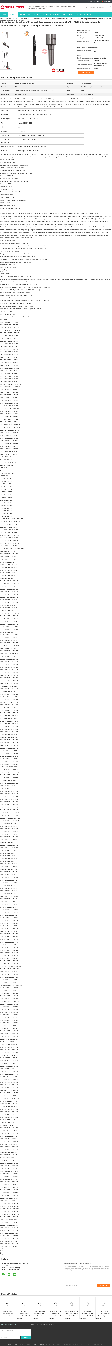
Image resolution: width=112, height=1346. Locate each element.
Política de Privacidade (14, 1344)
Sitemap (39, 1324)
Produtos (13, 14)
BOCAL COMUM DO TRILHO (22, 19)
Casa (4, 14)
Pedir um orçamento (84, 14)
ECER (101, 1344)
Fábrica (36, 14)
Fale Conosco (68, 14)
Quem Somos (25, 14)
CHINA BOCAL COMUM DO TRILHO (33, 1344)
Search (110, 7)
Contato (87, 72)
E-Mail (33, 1324)
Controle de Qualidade (51, 14)
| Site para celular (48, 1324)
